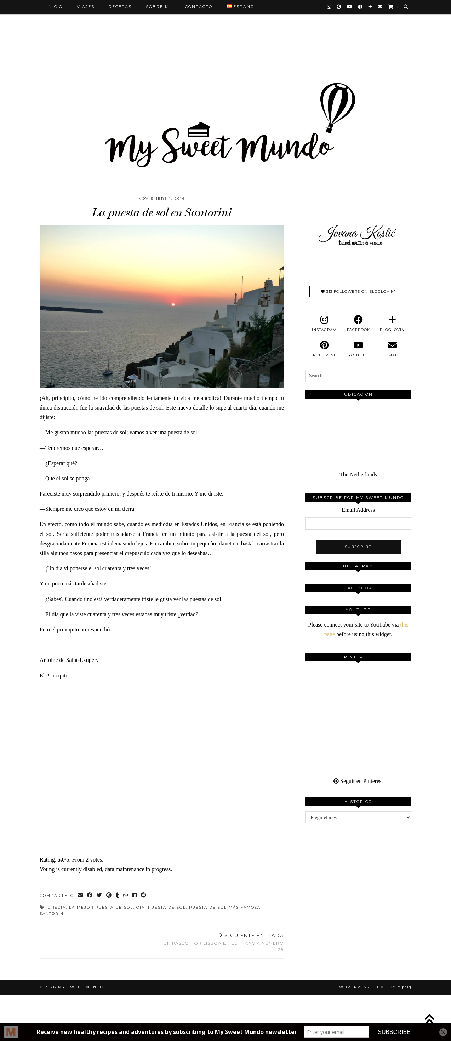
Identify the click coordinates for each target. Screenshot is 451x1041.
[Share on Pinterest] (109, 895)
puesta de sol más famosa (225, 907)
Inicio (55, 6)
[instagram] (324, 323)
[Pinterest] (339, 6)
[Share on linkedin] (134, 895)
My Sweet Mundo (81, 987)
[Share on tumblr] (117, 895)
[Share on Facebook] (90, 895)
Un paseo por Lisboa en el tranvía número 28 (223, 942)
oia (140, 907)
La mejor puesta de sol (101, 907)
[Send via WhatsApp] (125, 895)
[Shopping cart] (393, 7)
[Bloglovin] (370, 6)
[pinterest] (324, 349)
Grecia (57, 907)
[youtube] (358, 349)
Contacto (198, 6)
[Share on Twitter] (99, 895)
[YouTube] (350, 6)
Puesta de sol (167, 907)
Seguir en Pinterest (358, 781)
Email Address (358, 510)
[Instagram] (329, 6)
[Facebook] (360, 6)
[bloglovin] (392, 323)
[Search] (406, 6)
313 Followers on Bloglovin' (358, 291)
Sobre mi (158, 6)
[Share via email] (80, 895)
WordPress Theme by (375, 987)
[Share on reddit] (144, 895)
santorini (52, 913)
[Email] (380, 6)
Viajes (86, 6)
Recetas (120, 6)
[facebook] (358, 323)
